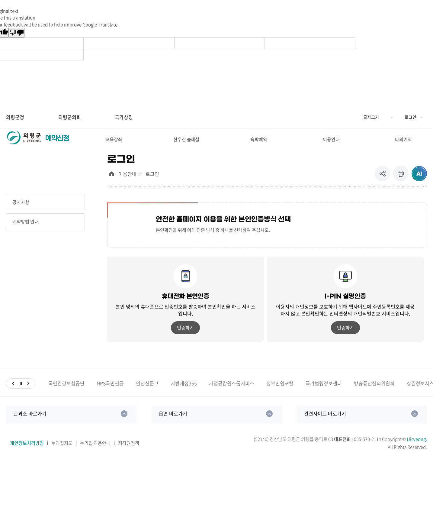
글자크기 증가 (359, 117)
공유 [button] (384, 184)
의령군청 (15, 117)
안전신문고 (147, 393)
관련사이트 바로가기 (325, 423)
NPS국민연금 (110, 393)
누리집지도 (61, 453)
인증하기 (185, 338)
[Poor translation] (16, 32)
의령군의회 (69, 117)
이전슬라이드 (13, 394)
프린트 (401, 184)
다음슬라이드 (28, 394)
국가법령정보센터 (324, 393)
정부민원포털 (279, 393)
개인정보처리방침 (27, 453)
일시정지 (20, 394)
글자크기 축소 (383, 117)
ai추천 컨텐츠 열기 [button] (419, 184)
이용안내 (127, 184)
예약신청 (57, 143)
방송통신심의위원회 (374, 393)
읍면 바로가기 (173, 423)
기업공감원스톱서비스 (231, 393)
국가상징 (124, 117)
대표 (111, 184)
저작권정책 (128, 453)
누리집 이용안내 (95, 453)
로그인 (410, 117)
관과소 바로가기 (30, 423)
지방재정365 (184, 393)
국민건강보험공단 (66, 393)
